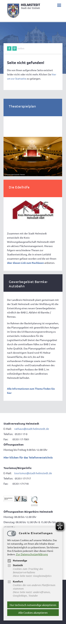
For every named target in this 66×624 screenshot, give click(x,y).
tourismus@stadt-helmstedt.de (33, 473)
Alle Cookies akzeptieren (33, 612)
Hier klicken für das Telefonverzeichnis (28, 457)
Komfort (15, 581)
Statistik (15, 565)
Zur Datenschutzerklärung (32, 554)
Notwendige (17, 560)
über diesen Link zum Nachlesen (25, 262)
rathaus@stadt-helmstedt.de (31, 428)
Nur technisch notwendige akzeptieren (33, 605)
